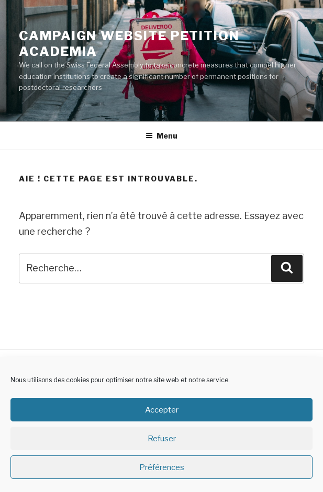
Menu (161, 135)
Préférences (161, 467)
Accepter (162, 410)
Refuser (162, 438)
